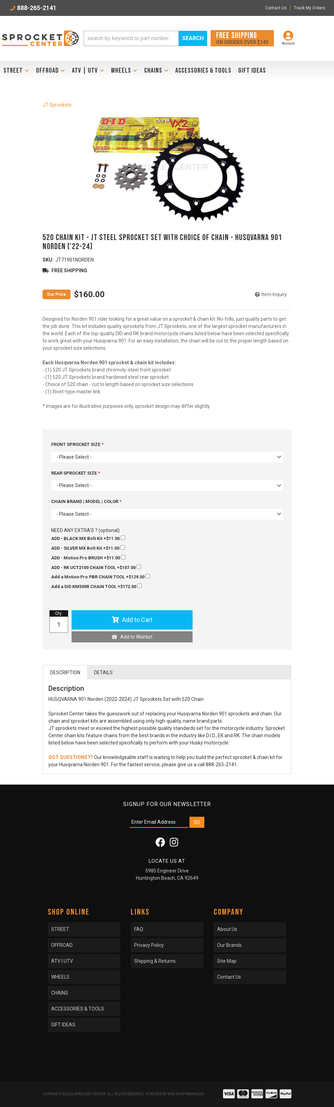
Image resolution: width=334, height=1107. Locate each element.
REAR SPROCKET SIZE (74, 473)
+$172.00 (96, 586)
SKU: (48, 260)
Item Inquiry (274, 294)
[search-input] (131, 38)
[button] (145, 38)
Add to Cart (137, 619)
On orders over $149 (242, 38)
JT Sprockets (57, 105)
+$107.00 (96, 567)
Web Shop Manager (186, 1094)
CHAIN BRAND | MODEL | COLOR (85, 501)
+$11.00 (88, 538)
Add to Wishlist (136, 637)
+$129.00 (100, 576)
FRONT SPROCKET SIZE (76, 444)
